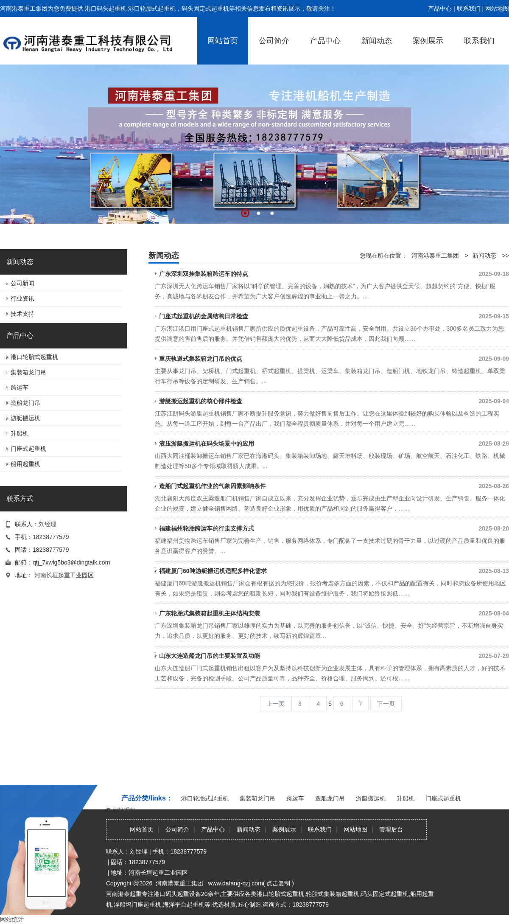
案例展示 (428, 41)
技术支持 (22, 313)
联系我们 (469, 8)
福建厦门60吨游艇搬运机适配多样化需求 (334, 571)
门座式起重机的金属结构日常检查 (334, 316)
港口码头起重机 (105, 8)
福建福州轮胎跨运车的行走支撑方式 (334, 528)
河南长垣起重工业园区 (64, 575)
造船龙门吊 (25, 402)
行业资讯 (22, 298)
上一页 (276, 703)
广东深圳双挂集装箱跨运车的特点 (334, 274)
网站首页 (222, 41)
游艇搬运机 (25, 418)
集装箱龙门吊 (28, 372)
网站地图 (497, 8)
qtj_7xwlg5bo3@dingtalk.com (71, 562)
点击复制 (278, 883)
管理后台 (391, 829)
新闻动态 (376, 41)
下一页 (386, 703)
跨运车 (19, 387)
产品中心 (440, 8)
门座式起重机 (28, 448)
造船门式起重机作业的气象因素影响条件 (334, 486)
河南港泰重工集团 (435, 255)
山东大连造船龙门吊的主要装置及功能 (334, 656)
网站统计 (12, 919)
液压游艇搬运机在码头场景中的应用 (334, 443)
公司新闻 (22, 283)
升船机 (19, 433)
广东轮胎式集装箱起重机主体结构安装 (334, 613)
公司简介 (274, 41)
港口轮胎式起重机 (34, 357)
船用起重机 (25, 464)
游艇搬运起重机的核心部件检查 (334, 401)
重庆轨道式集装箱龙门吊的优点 (334, 358)
